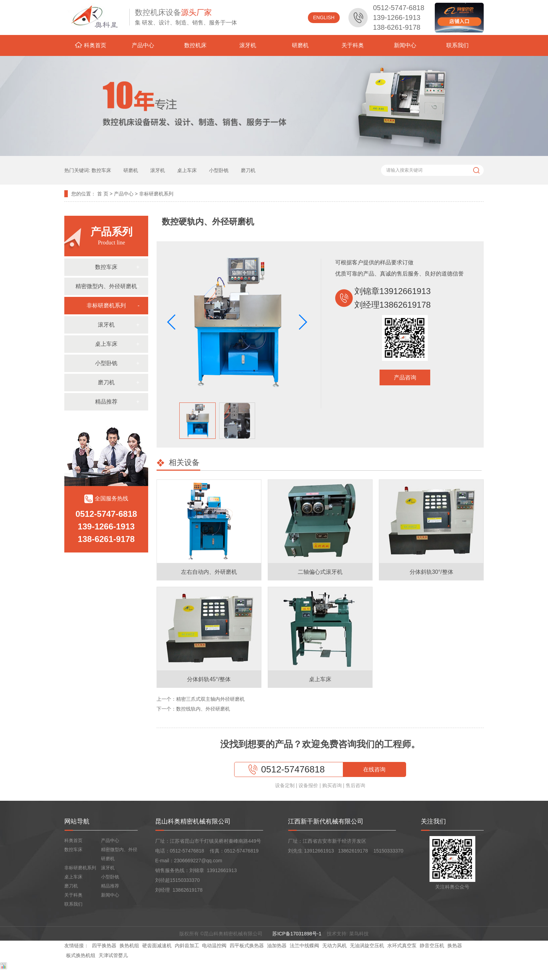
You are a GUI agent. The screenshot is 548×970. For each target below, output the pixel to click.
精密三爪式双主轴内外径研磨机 (210, 699)
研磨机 (300, 45)
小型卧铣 (106, 363)
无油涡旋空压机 (367, 945)
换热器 (454, 945)
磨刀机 (106, 382)
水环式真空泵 (402, 945)
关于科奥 (352, 45)
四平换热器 (104, 945)
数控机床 (195, 45)
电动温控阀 (214, 945)
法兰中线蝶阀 (304, 945)
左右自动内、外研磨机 (209, 572)
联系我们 (457, 45)
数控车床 (106, 267)
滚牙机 (247, 45)
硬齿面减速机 (157, 945)
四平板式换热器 (247, 945)
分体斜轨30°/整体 (431, 572)
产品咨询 (405, 377)
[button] (302, 322)
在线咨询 (374, 769)
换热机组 (129, 945)
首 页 (102, 194)
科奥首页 (90, 45)
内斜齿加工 (187, 945)
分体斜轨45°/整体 (209, 679)
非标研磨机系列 (156, 194)
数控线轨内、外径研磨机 (203, 709)
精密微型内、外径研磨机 (106, 286)
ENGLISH (323, 17)
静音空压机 (432, 945)
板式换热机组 (80, 955)
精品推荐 (106, 402)
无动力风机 (334, 945)
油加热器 (277, 945)
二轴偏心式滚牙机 (320, 572)
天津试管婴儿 (113, 955)
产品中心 (143, 45)
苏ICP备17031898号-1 (297, 933)
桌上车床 (106, 344)
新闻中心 (405, 45)
